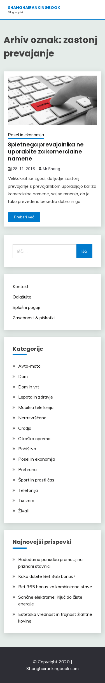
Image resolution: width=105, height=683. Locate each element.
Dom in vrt (28, 387)
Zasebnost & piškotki (34, 317)
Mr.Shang (51, 168)
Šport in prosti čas (36, 480)
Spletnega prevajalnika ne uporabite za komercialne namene (46, 151)
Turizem (26, 500)
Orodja (24, 428)
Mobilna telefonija (35, 407)
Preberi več (24, 217)
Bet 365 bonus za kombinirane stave (55, 586)
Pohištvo (27, 448)
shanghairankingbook (34, 7)
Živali (23, 511)
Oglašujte (22, 297)
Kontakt (21, 286)
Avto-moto (29, 366)
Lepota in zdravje (35, 397)
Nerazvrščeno (32, 417)
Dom (23, 376)
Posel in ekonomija (26, 134)
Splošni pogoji (26, 307)
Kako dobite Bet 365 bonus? (46, 576)
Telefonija (28, 490)
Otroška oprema (34, 438)
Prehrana (27, 469)
